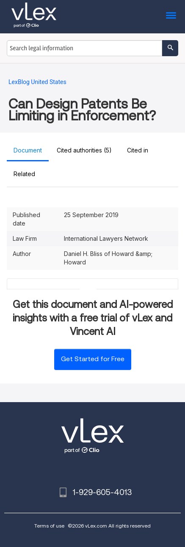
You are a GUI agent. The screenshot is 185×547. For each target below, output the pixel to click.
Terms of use (49, 525)
